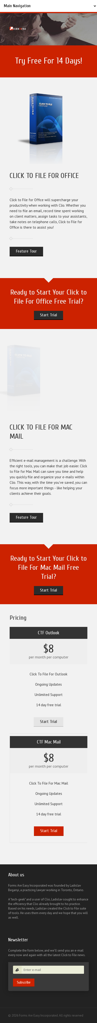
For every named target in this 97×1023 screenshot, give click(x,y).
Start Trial (48, 315)
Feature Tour (26, 251)
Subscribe (24, 982)
